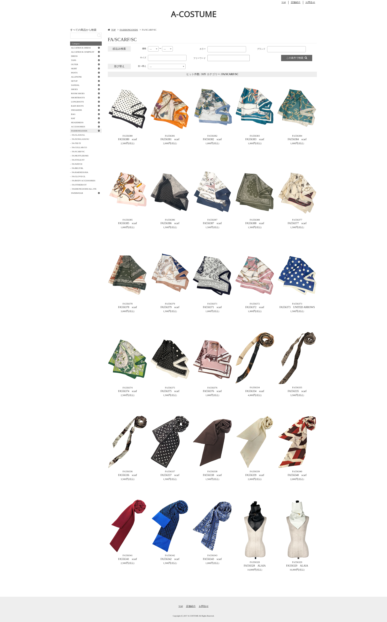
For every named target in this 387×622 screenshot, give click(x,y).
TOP (283, 2)
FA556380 (128, 136)
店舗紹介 (296, 2)
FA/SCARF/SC (78, 151)
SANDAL (75, 85)
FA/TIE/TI (76, 143)
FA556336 (128, 471)
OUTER (74, 64)
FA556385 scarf (127, 223)
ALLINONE (76, 77)
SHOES (74, 89)
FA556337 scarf (170, 475)
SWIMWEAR (77, 193)
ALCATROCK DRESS (81, 48)
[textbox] (209, 48)
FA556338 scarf (212, 475)
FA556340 (297, 471)
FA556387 (212, 219)
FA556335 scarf (297, 391)
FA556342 (170, 555)
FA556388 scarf (254, 223)
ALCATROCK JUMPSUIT (82, 52)
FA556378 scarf (127, 307)
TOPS (73, 60)
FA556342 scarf (170, 559)
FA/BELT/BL (77, 168)
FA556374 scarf (127, 391)
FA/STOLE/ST (78, 160)
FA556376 (212, 387)
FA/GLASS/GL (78, 135)
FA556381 (170, 136)
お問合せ (310, 2)
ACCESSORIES (78, 126)
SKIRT (74, 68)
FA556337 (170, 471)
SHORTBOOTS (78, 97)
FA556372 (255, 303)
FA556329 (297, 562)
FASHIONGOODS (129, 29)
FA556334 (255, 387)
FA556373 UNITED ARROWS (297, 307)
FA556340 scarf (297, 475)
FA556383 (255, 136)
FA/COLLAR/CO (79, 147)
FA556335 (297, 387)
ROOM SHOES (78, 93)
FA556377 (297, 219)
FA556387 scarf (212, 223)
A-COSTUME (193, 14)
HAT (73, 118)
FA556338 (212, 471)
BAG (73, 114)
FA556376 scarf (212, 391)
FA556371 (212, 303)
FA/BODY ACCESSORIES (83, 180)
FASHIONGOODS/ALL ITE (84, 189)
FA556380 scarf (127, 139)
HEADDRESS (77, 122)
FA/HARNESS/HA (80, 172)
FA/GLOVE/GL (79, 176)
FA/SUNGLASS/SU (80, 139)
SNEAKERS (76, 110)
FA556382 (212, 136)
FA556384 (297, 136)
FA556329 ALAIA (297, 565)
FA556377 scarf (297, 223)
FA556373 (297, 303)
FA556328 (255, 562)
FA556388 (255, 219)
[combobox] (153, 49)
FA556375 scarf (170, 391)
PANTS (74, 73)
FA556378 (128, 303)
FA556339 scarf (254, 475)
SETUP (74, 81)
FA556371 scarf (212, 307)
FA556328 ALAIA (255, 565)
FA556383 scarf (254, 139)
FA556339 (255, 471)
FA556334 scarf (254, 391)
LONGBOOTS (77, 102)
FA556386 (170, 219)
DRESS (74, 56)
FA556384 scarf (297, 139)
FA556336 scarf (127, 475)
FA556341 (128, 555)
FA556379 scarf (170, 307)
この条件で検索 (296, 57)
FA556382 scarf (212, 139)
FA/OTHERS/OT (79, 185)
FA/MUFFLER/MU (80, 156)
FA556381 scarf (170, 139)
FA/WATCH (77, 164)
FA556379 (170, 303)
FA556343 (212, 555)
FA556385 (128, 219)
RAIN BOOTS (77, 106)
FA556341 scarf (127, 559)
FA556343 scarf (212, 559)
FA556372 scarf (254, 307)
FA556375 (170, 387)
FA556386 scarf (170, 223)
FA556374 (128, 387)
